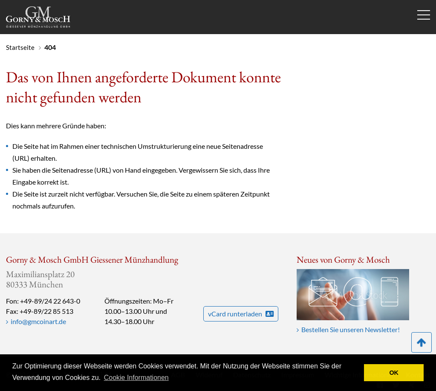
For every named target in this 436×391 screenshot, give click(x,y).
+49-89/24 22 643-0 (50, 301)
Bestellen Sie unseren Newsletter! (350, 329)
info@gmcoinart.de (38, 321)
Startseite (20, 47)
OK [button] (393, 372)
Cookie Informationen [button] (136, 377)
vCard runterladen (241, 314)
